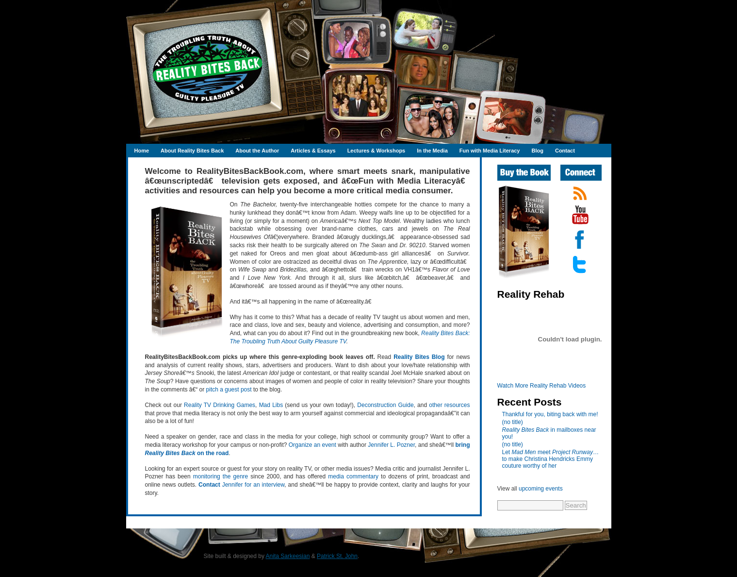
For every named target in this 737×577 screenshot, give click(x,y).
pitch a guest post (229, 389)
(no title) (512, 422)
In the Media (432, 150)
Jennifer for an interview (241, 484)
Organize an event (312, 444)
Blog (537, 150)
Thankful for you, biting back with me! (550, 414)
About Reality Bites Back (192, 150)
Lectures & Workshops (376, 150)
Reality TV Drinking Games (219, 405)
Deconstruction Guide (385, 405)
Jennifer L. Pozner (391, 444)
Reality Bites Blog (418, 357)
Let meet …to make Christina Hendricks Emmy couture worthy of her (550, 459)
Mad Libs (271, 405)
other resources (449, 405)
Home (141, 150)
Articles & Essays (313, 150)
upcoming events (541, 488)
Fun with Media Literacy (489, 150)
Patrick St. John (337, 556)
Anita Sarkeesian (288, 556)
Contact (565, 150)
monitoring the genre (220, 476)
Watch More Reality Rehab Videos (541, 385)
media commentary (353, 476)
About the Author (257, 150)
